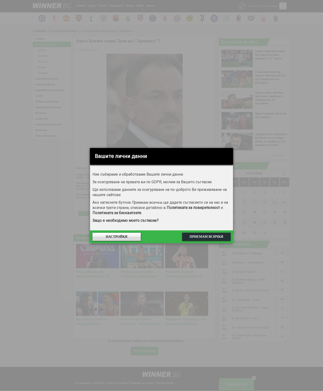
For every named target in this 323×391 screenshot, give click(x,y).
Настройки (116, 236)
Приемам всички (206, 236)
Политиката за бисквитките (116, 213)
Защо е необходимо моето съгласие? (125, 220)
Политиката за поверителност (193, 207)
